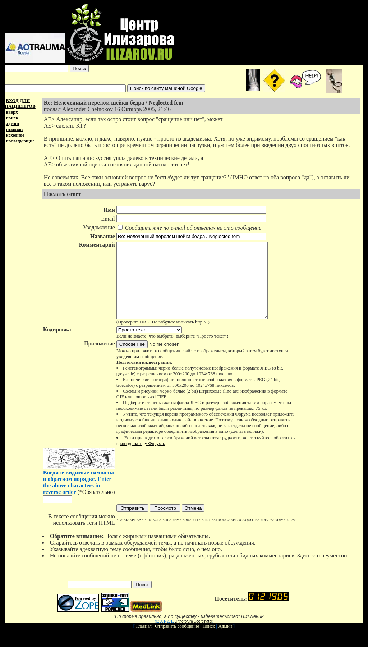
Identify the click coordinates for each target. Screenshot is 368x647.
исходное (15, 135)
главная (14, 129)
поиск (12, 117)
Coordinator (203, 636)
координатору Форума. (141, 458)
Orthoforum (184, 636)
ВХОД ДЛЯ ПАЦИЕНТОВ (20, 103)
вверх (12, 112)
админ (12, 123)
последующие (20, 140)
